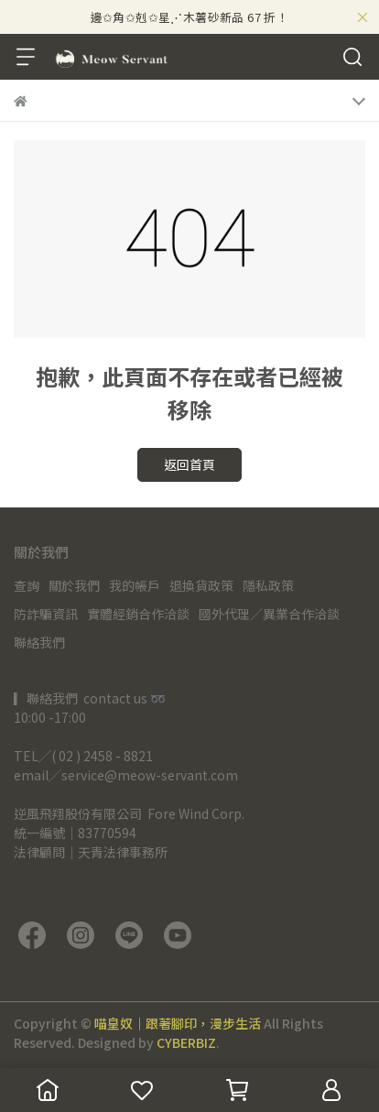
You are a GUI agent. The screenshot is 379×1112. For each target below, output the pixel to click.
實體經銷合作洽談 (138, 614)
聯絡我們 (39, 642)
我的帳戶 (134, 585)
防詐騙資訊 (46, 614)
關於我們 (74, 585)
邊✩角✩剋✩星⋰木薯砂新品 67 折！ (190, 17)
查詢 (26, 585)
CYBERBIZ (186, 1042)
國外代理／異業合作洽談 (269, 614)
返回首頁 (189, 464)
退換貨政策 (201, 585)
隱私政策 (268, 585)
